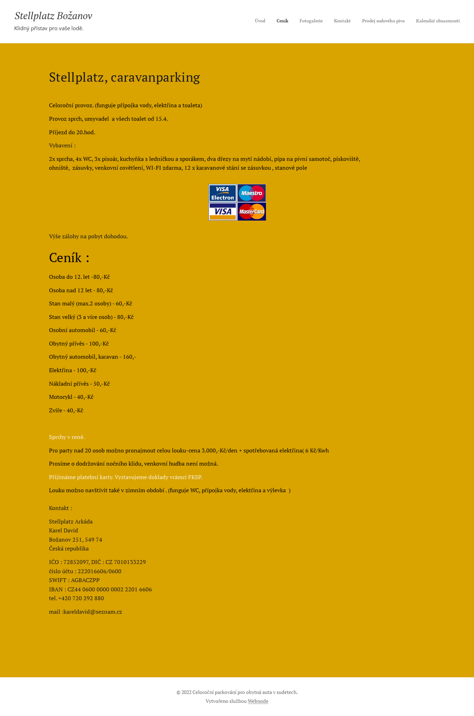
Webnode (258, 701)
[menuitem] (405, 22)
